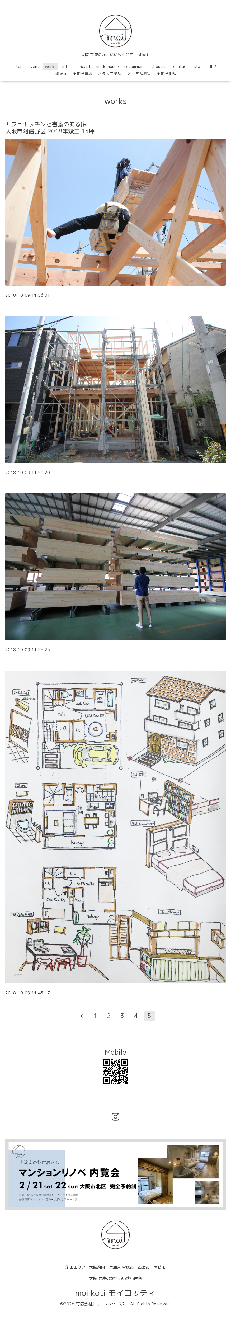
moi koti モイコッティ (115, 1293)
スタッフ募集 (110, 73)
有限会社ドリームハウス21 (102, 1304)
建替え (61, 73)
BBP (212, 66)
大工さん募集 (139, 73)
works (50, 66)
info (66, 66)
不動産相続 (166, 73)
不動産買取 (82, 73)
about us (159, 66)
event (33, 66)
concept (83, 66)
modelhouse (107, 66)
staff (198, 66)
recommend (135, 66)
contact (180, 66)
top (19, 66)
